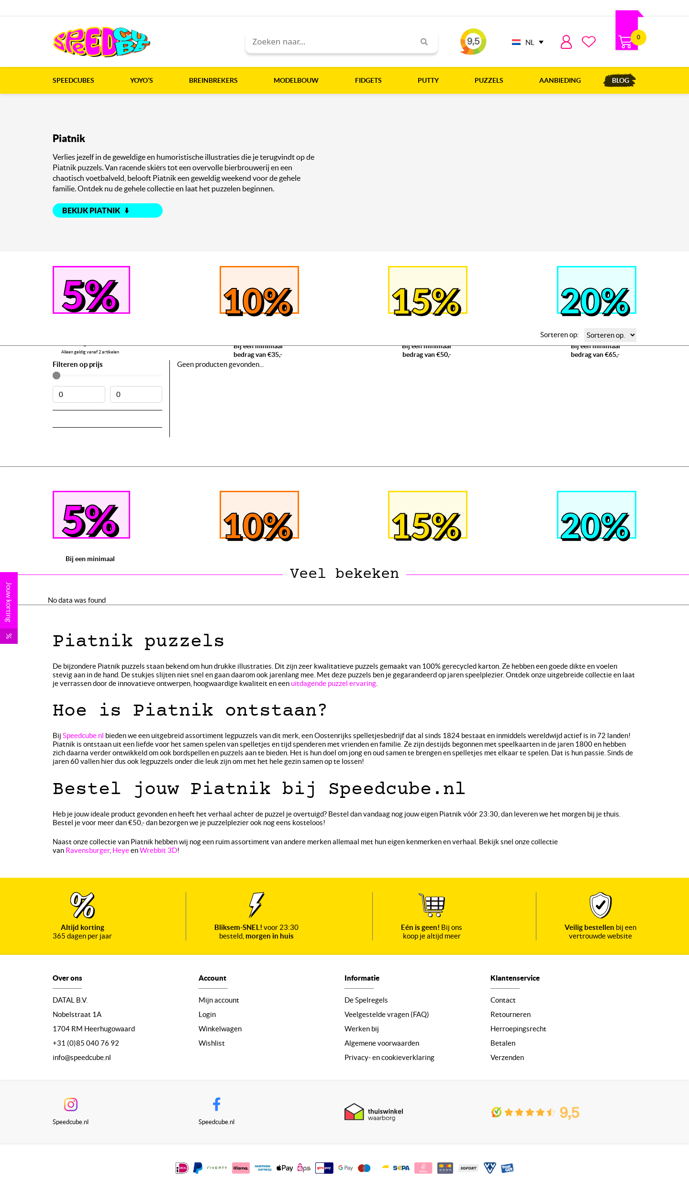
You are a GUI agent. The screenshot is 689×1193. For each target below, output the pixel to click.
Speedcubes (76, 80)
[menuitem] (525, 42)
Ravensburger (88, 850)
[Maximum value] (136, 394)
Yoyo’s (144, 80)
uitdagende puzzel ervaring (333, 683)
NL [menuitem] (529, 42)
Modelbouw (298, 80)
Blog (620, 80)
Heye (120, 850)
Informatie (361, 978)
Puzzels (491, 80)
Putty (431, 80)
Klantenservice (515, 978)
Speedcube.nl (83, 735)
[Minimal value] (107, 375)
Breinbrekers (216, 80)
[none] (525, 42)
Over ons (67, 978)
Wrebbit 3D (158, 850)
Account (212, 978)
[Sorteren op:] (610, 335)
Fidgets (371, 80)
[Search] (421, 42)
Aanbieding (560, 80)
